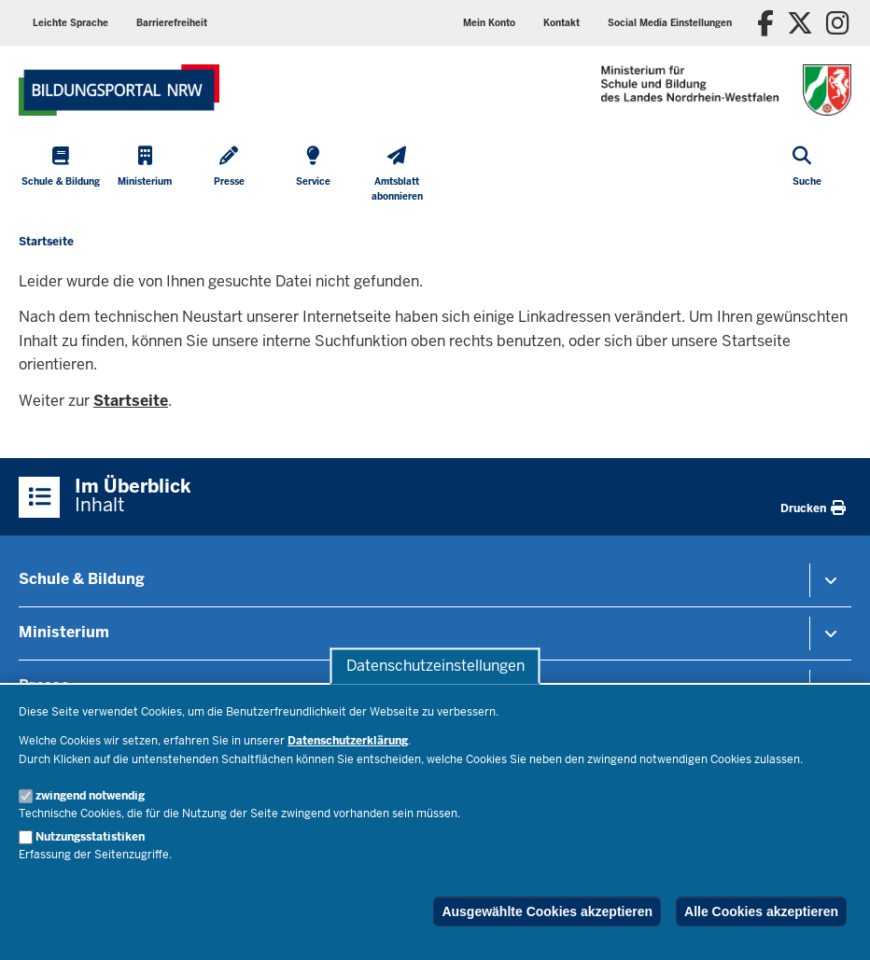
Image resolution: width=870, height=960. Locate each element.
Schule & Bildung (82, 579)
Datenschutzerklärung (348, 740)
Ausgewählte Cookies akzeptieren (547, 911)
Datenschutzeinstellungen (435, 665)
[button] (670, 23)
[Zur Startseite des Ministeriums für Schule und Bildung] (119, 90)
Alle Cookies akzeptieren (761, 911)
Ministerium (64, 632)
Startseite (130, 400)
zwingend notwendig (90, 795)
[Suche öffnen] (807, 176)
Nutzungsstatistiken (90, 836)
